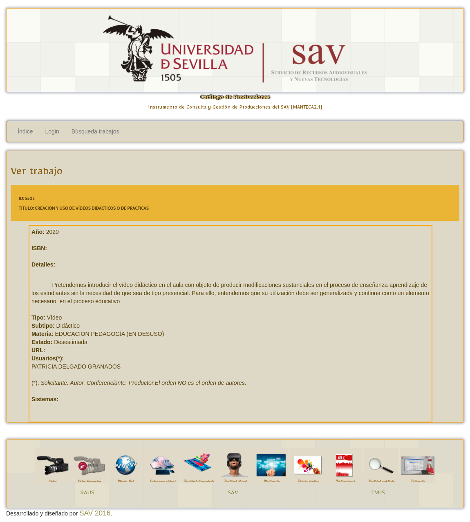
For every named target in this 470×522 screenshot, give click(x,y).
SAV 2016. (95, 513)
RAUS (87, 494)
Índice (25, 131)
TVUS (378, 494)
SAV (233, 494)
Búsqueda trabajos (95, 131)
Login (52, 131)
